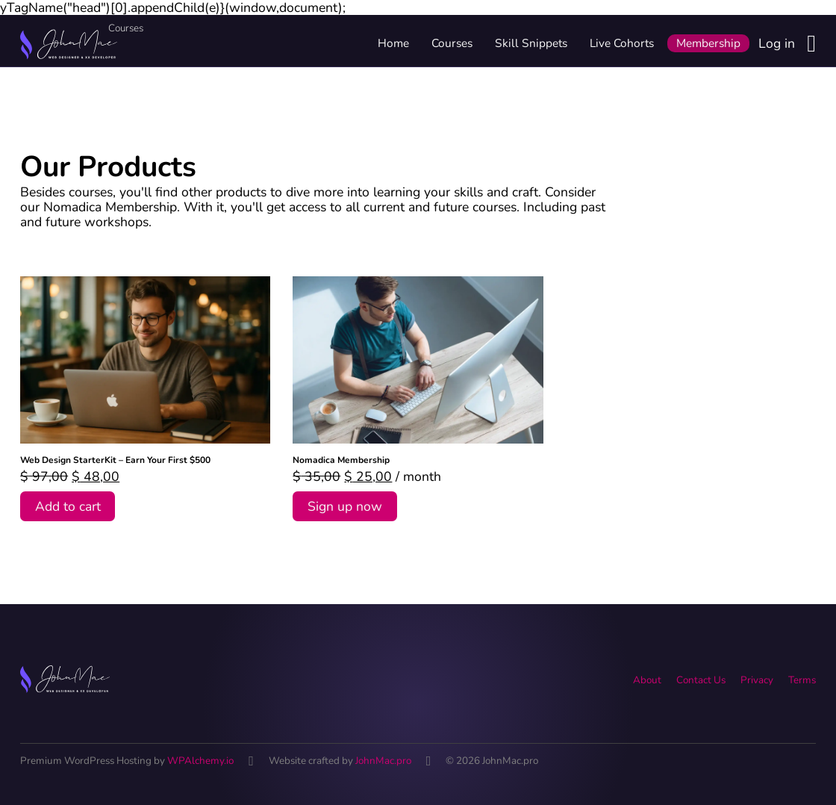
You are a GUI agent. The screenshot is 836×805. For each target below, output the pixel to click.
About (647, 680)
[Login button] (811, 43)
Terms (802, 680)
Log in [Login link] (776, 43)
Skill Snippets (531, 43)
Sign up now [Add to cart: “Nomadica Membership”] (345, 506)
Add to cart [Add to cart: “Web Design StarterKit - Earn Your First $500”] (68, 506)
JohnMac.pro (383, 760)
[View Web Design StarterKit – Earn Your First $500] (145, 358)
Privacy (756, 680)
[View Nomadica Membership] (418, 358)
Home (393, 43)
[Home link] (68, 43)
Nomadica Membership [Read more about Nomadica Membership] (341, 460)
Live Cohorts (622, 43)
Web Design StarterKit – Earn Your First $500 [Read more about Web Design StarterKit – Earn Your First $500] (115, 460)
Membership (708, 43)
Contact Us (701, 680)
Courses (451, 43)
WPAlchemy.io (200, 760)
